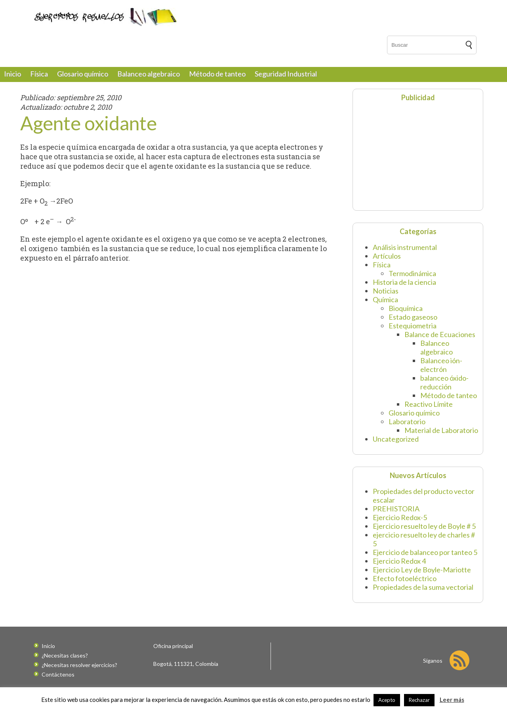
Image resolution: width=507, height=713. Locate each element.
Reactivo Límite (428, 404)
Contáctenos (58, 674)
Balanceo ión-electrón (441, 365)
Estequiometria (412, 325)
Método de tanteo (217, 73)
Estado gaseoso (413, 317)
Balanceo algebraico (148, 73)
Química (385, 299)
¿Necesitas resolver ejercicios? (79, 665)
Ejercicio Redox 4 (399, 561)
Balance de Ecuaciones (439, 334)
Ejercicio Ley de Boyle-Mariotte (422, 569)
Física (39, 73)
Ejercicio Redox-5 (400, 517)
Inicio (12, 73)
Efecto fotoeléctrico (404, 578)
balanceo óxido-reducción (444, 382)
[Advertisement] (406, 155)
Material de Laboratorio (441, 430)
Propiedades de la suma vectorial (423, 587)
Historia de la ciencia (404, 282)
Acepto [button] (386, 700)
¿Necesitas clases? (65, 655)
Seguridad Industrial (286, 73)
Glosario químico (82, 73)
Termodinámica (412, 273)
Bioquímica (406, 308)
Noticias (385, 290)
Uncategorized (396, 439)
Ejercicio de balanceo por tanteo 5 (425, 552)
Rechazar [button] (419, 700)
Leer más (452, 699)
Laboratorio (407, 421)
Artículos (387, 256)
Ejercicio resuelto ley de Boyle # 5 (424, 526)
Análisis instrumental (405, 247)
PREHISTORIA (396, 508)
